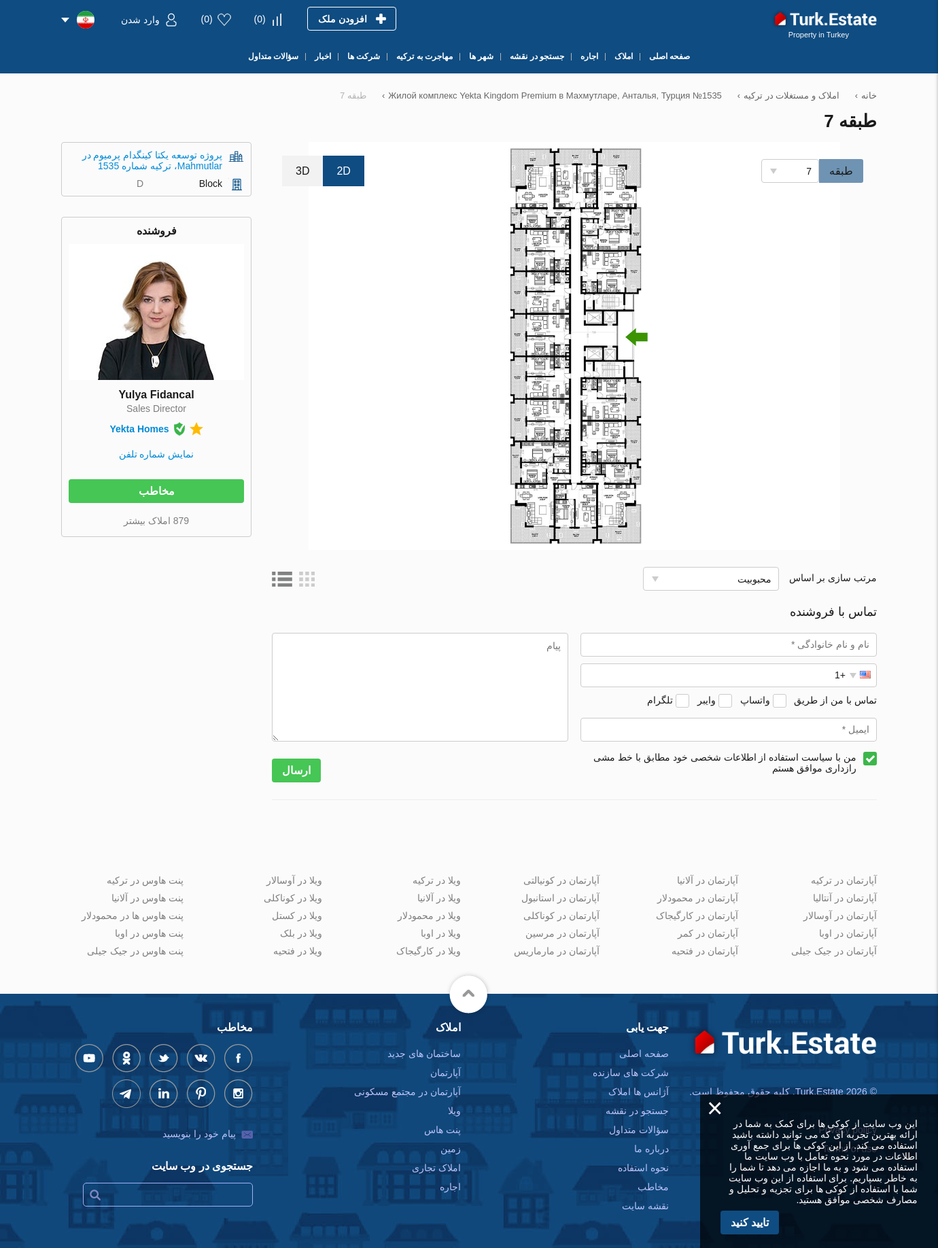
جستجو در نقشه (637, 1110)
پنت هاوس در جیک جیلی (135, 951)
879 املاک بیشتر (156, 520)
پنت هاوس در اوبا (149, 933)
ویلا (454, 1110)
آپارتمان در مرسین (562, 933)
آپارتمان (445, 1072)
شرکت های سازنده (631, 1072)
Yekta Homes (139, 428)
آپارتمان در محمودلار (697, 897)
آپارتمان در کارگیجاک (697, 915)
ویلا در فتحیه (297, 951)
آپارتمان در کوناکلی (561, 915)
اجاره (450, 1186)
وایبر (706, 700)
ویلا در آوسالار (294, 880)
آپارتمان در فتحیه (705, 951)
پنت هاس (442, 1129)
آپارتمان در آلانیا (707, 880)
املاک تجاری (436, 1167)
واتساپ (755, 700)
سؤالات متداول (639, 1129)
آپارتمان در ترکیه (844, 880)
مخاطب (157, 491)
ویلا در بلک (301, 933)
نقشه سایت (645, 1205)
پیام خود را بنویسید (199, 1133)
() (260, 19)
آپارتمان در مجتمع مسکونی (407, 1091)
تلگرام (660, 700)
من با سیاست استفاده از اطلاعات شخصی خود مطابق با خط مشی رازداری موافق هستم (724, 763)
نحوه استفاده (643, 1167)
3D (302, 171)
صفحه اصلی (644, 1053)
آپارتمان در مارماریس (557, 951)
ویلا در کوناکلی (293, 897)
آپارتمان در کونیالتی (561, 880)
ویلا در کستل (297, 915)
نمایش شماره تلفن (156, 454)
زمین (450, 1148)
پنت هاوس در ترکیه (145, 880)
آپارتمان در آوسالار (840, 915)
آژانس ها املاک (638, 1091)
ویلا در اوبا (441, 933)
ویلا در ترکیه (437, 880)
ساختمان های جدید (424, 1053)
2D (343, 171)
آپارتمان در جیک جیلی (834, 951)
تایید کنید (750, 1222)
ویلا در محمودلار (429, 915)
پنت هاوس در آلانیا (147, 897)
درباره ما (651, 1148)
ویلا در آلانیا (439, 897)
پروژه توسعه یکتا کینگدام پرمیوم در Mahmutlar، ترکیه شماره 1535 (152, 160)
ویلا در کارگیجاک (428, 951)
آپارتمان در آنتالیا (845, 897)
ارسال (296, 770)
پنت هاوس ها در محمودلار (133, 915)
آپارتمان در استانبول (560, 897)
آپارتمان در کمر (708, 933)
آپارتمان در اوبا (848, 933)
